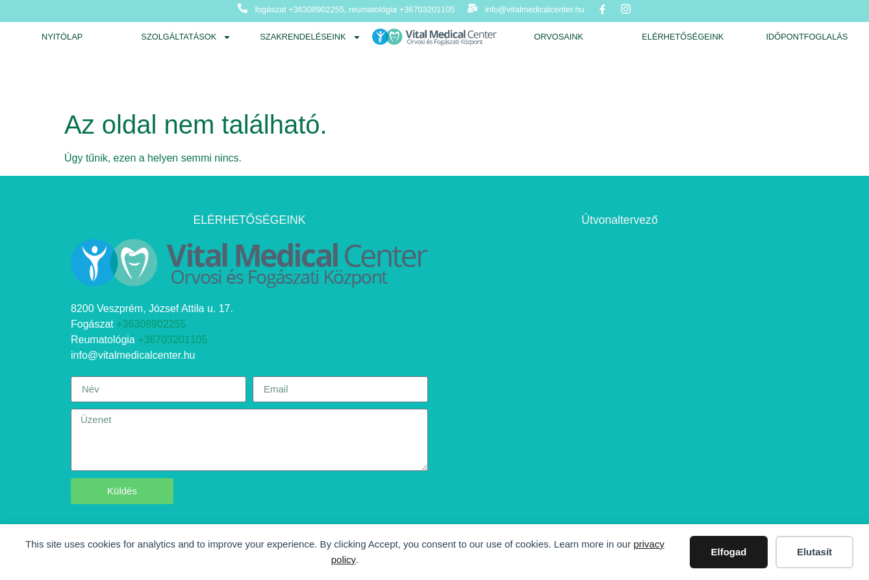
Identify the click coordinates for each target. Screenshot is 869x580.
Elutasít (814, 551)
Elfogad (729, 551)
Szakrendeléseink (310, 37)
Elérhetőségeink (683, 37)
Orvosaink (558, 37)
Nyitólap (62, 37)
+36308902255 (151, 324)
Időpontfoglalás (807, 37)
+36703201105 (172, 339)
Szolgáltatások (186, 37)
